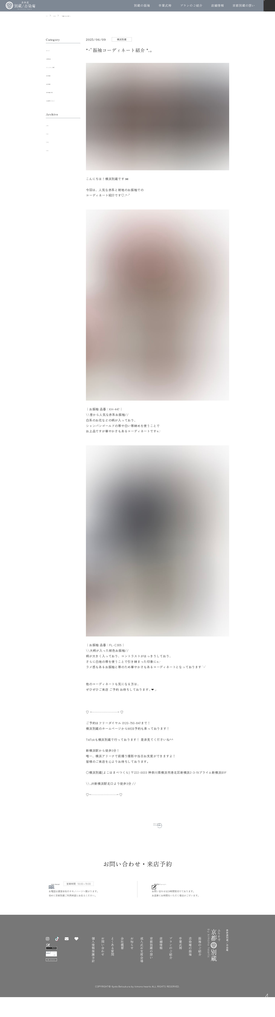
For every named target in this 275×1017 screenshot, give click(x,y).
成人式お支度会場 (141, 954)
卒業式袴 (165, 5)
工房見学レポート (61, 100)
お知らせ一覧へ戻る (153, 823)
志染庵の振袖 (190, 951)
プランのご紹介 (191, 5)
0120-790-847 (72, 887)
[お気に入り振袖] (79, 944)
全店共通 (54, 58)
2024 (51, 141)
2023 (51, 149)
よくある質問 (112, 951)
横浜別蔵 (54, 75)
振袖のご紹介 (199, 951)
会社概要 (122, 948)
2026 (51, 124)
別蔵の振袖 (142, 5)
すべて (53, 49)
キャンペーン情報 (61, 66)
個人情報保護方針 (93, 954)
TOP (267, 1000)
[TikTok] (60, 944)
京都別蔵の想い (243, 5)
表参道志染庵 (58, 91)
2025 (51, 133)
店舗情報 (217, 5)
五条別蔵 (54, 83)
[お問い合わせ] (70, 944)
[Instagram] (50, 944)
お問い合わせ (102, 951)
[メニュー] (269, 5)
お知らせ (132, 948)
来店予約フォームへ (180, 887)
